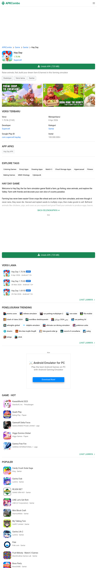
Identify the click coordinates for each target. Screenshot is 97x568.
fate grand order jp (48, 331)
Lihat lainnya (86, 300)
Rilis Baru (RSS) (75, 562)
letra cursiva (57, 527)
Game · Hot (9, 395)
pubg (86, 331)
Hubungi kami (8, 558)
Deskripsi (7, 78)
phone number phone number (76, 532)
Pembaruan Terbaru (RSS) (56, 562)
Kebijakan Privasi (63, 554)
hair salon (58, 532)
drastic (7, 331)
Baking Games (9, 175)
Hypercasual (79, 169)
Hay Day (18, 52)
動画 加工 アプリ (9, 532)
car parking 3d (78, 319)
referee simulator (28, 313)
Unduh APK (48, 66)
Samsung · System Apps (33, 562)
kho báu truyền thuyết (25, 331)
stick (18, 337)
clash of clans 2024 (13, 319)
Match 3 (49, 169)
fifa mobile (86, 313)
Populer (7, 440)
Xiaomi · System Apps (11, 562)
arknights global (11, 325)
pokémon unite (80, 325)
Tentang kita (30, 554)
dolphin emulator (31, 325)
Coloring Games (9, 169)
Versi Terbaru (11, 111)
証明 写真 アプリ (43, 527)
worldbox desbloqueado (37, 319)
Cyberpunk (37, 175)
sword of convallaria (70, 331)
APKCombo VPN (40, 558)
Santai (31, 78)
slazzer (5, 527)
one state (71, 313)
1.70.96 (8, 120)
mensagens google (44, 532)
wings (7, 337)
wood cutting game (26, 532)
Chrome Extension (24, 558)
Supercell (18, 60)
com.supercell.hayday (11, 137)
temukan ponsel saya (72, 527)
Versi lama (20, 78)
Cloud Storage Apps (63, 169)
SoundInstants (70, 558)
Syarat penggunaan (46, 554)
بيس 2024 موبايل (59, 319)
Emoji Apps (24, 169)
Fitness (90, 169)
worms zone (10, 313)
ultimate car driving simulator (56, 325)
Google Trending (56, 558)
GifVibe (81, 558)
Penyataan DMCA (79, 554)
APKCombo (7, 47)
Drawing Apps (37, 169)
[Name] (46, 542)
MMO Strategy (24, 175)
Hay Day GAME (11, 183)
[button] (88, 3)
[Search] (92, 542)
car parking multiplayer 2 (51, 313)
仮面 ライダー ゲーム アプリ (22, 527)
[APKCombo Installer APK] (48, 509)
